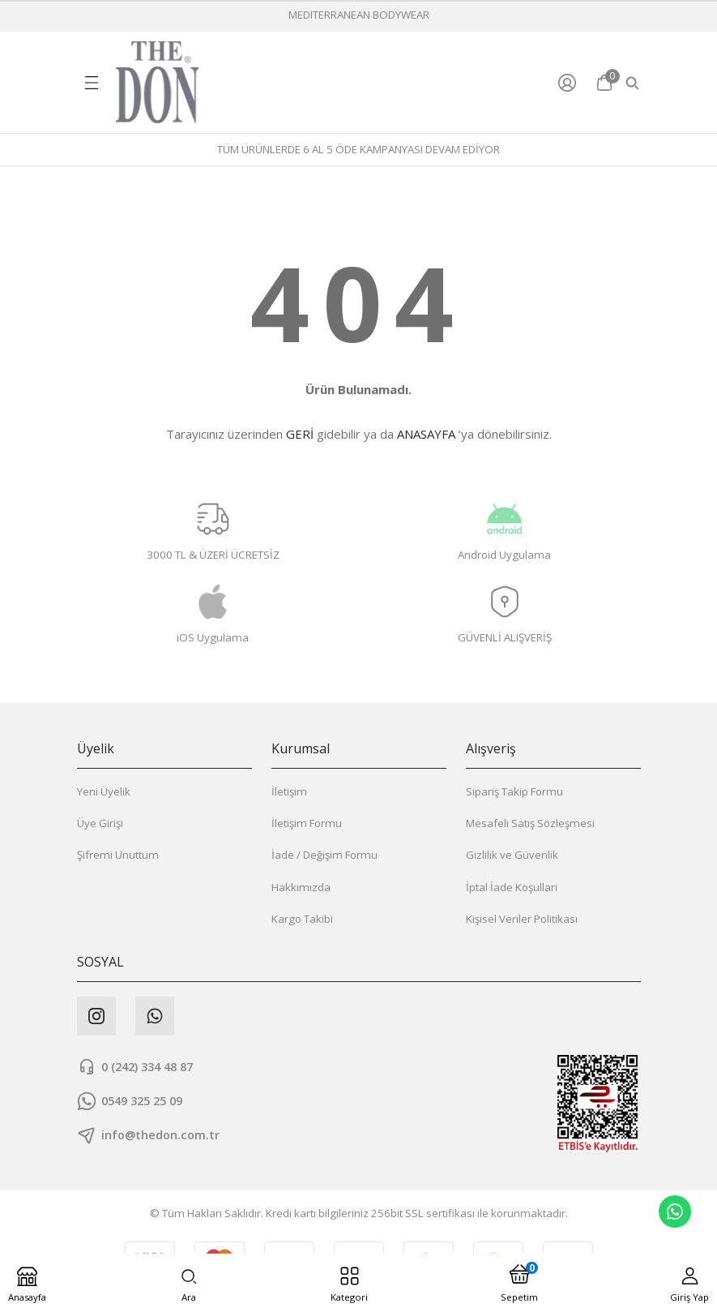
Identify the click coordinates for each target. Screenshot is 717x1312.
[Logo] (157, 82)
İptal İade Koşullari (511, 887)
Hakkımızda (301, 887)
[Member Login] (570, 82)
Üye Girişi (100, 823)
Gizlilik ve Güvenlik (512, 854)
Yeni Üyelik (103, 791)
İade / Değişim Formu (324, 854)
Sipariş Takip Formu (514, 791)
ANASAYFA (426, 434)
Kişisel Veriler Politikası (522, 918)
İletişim (289, 791)
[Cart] (604, 82)
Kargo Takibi (302, 918)
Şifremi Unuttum (118, 854)
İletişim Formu (306, 823)
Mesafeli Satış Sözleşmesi (530, 823)
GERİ (300, 434)
